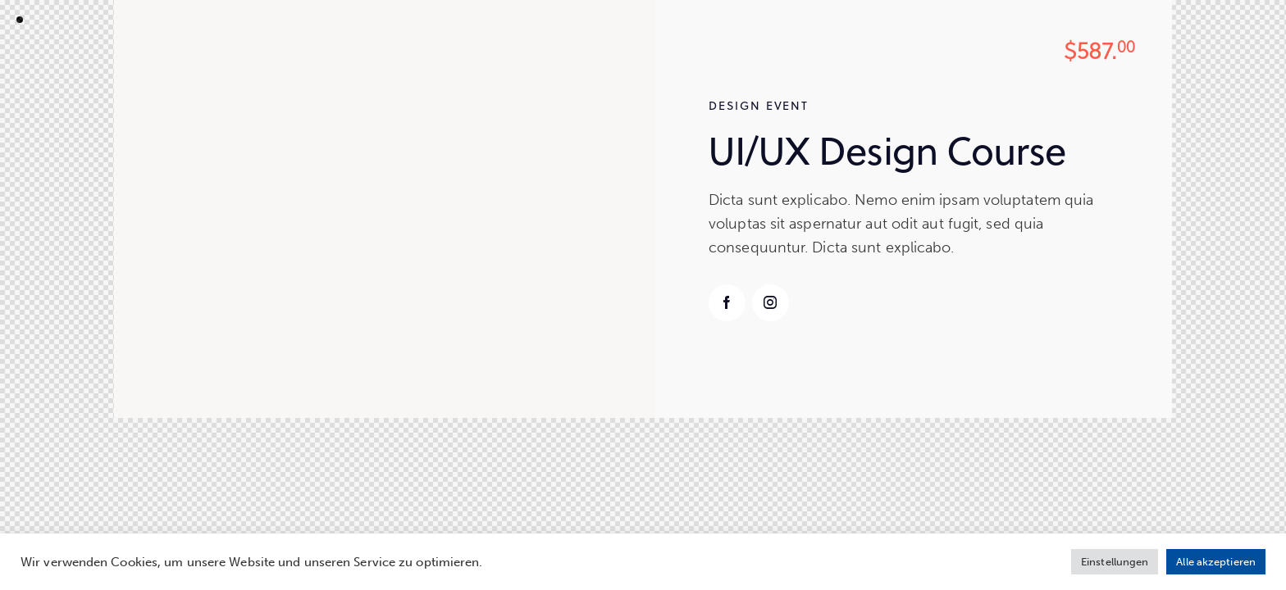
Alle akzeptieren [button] (1216, 562)
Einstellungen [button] (1114, 562)
